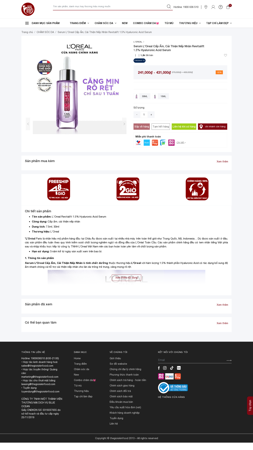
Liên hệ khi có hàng (184, 133)
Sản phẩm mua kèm (40, 168)
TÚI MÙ (169, 23)
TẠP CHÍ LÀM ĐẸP (219, 23)
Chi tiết (181, 150)
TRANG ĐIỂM (79, 23)
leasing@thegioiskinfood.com (38, 391)
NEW (125, 23)
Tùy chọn (250, 405)
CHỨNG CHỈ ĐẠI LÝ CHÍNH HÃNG (125, 376)
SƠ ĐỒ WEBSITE (118, 371)
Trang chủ (27, 39)
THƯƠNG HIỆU (190, 23)
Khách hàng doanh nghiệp (125, 420)
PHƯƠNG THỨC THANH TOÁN (124, 382)
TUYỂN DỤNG (116, 425)
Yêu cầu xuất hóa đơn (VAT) (125, 414)
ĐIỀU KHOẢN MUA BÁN (121, 409)
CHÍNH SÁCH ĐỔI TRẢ (120, 398)
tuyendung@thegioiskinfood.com (40, 399)
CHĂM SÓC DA (105, 23)
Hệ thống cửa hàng (171, 404)
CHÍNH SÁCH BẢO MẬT (121, 403)
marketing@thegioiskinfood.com (39, 384)
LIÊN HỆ (114, 431)
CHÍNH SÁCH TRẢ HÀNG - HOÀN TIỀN (128, 387)
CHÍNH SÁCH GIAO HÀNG (122, 393)
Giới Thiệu (115, 365)
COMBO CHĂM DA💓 (146, 23)
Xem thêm (222, 168)
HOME (77, 365)
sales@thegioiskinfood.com (37, 373)
